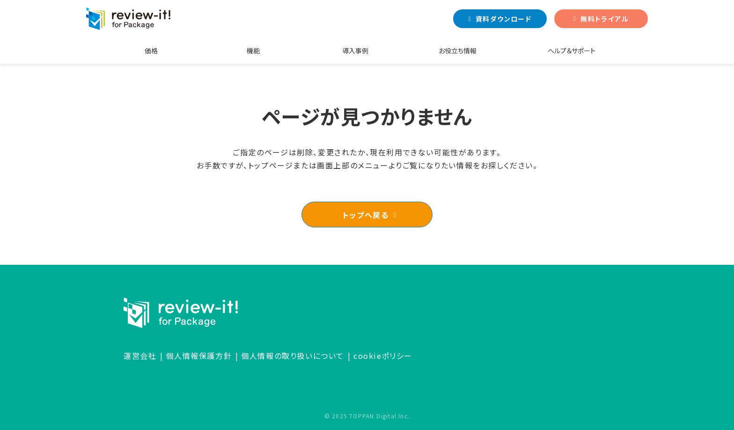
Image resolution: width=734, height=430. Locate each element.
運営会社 (140, 355)
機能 (253, 50)
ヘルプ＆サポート (571, 50)
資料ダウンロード (503, 18)
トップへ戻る (366, 214)
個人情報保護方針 (199, 355)
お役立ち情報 (458, 50)
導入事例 (355, 50)
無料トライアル (604, 18)
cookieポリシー (382, 355)
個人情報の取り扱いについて (292, 355)
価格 (151, 50)
